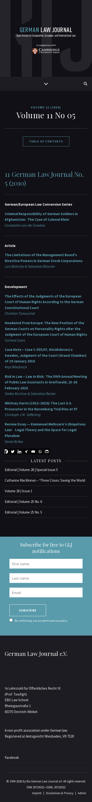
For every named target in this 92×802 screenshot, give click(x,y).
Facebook (12, 757)
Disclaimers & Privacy (59, 793)
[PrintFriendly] (47, 451)
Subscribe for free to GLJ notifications (46, 547)
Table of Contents (46, 141)
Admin (82, 793)
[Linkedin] (19, 451)
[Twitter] (13, 451)
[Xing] (26, 451)
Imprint (37, 793)
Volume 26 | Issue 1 (18, 491)
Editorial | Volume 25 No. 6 (23, 501)
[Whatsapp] (40, 451)
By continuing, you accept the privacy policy (41, 620)
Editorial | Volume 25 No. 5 (23, 512)
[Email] (33, 451)
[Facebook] (6, 451)
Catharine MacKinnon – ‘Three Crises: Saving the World (45, 480)
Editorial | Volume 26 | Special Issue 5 (31, 469)
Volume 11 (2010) (46, 107)
